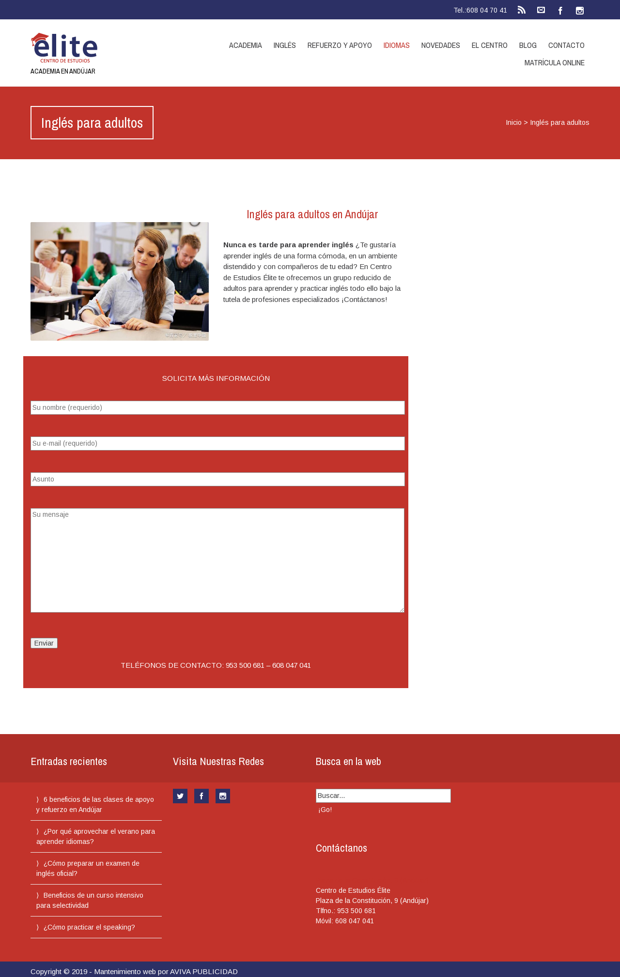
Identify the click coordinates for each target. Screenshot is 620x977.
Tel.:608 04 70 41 (480, 10)
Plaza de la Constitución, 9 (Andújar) (372, 880)
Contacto (566, 45)
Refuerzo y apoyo (340, 45)
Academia (245, 45)
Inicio (514, 122)
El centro (490, 45)
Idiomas (397, 45)
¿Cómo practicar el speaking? (89, 927)
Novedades (440, 45)
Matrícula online (555, 62)
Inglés (285, 45)
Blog (528, 45)
